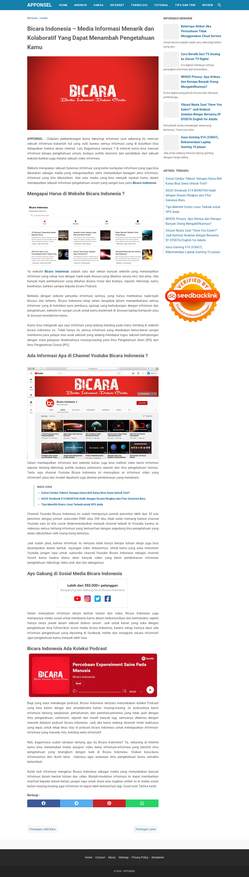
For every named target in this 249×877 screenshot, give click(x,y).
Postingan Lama (146, 829)
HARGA (98, 5)
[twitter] (76, 803)
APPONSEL (39, 5)
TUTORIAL (161, 5)
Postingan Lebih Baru (43, 829)
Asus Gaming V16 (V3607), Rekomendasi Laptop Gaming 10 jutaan (200, 142)
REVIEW (207, 5)
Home (88, 857)
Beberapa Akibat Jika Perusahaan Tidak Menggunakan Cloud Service (201, 31)
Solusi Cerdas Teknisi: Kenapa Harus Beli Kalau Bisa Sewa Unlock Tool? (85, 492)
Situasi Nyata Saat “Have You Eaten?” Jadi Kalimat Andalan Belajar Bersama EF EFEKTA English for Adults (192, 235)
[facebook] (43, 803)
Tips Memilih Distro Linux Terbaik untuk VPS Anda (72, 504)
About (112, 857)
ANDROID (80, 5)
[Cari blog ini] (219, 5)
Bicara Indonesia (144, 183)
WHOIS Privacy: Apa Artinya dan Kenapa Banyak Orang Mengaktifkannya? (200, 81)
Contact (100, 857)
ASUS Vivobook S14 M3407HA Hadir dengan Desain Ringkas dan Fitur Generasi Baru (93, 498)
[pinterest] (109, 803)
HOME (63, 5)
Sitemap (124, 857)
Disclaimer (158, 857)
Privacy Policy (140, 857)
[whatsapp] (142, 803)
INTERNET (117, 5)
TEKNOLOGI (139, 5)
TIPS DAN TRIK (185, 5)
